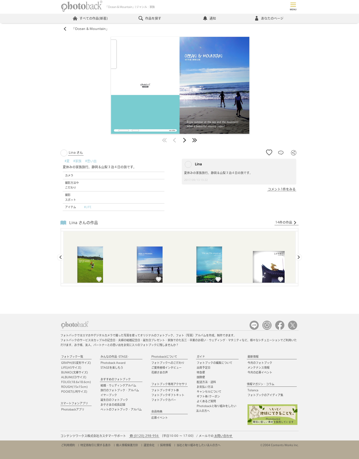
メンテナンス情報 (258, 367)
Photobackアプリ (72, 409)
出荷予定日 (203, 367)
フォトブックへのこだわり (167, 362)
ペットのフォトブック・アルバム (121, 409)
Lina (193, 164)
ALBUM (73, 377)
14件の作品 (286, 222)
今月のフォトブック (259, 362)
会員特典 (156, 411)
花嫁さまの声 (159, 372)
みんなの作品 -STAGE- (114, 356)
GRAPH (76, 362)
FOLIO (76, 382)
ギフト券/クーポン (208, 396)
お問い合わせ (223, 435)
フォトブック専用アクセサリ (169, 384)
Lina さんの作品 (83, 223)
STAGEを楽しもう (112, 367)
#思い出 (91, 161)
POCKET (74, 391)
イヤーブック (109, 395)
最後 (194, 140)
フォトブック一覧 (72, 356)
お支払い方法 (205, 386)
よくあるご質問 (206, 401)
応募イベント (159, 417)
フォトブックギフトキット (167, 395)
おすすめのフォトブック (116, 379)
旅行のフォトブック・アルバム (120, 390)
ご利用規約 (68, 445)
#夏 (67, 161)
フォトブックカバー (163, 399)
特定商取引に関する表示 (95, 445)
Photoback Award (113, 362)
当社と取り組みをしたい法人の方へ (198, 445)
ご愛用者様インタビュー (166, 367)
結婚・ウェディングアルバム (118, 385)
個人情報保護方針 (127, 445)
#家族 (77, 161)
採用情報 (165, 445)
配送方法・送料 (206, 382)
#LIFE (87, 207)
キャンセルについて (209, 391)
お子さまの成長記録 (113, 404)
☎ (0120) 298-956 (144, 435)
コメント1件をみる (282, 189)
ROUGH (74, 386)
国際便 (201, 377)
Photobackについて (164, 356)
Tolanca (252, 390)
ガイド (201, 356)
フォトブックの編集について (214, 362)
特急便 (201, 372)
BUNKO (74, 372)
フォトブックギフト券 (165, 390)
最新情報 (252, 356)
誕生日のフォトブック (114, 399)
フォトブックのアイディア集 (265, 395)
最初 (164, 140)
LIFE (71, 367)
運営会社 (149, 445)
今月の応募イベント (259, 372)
